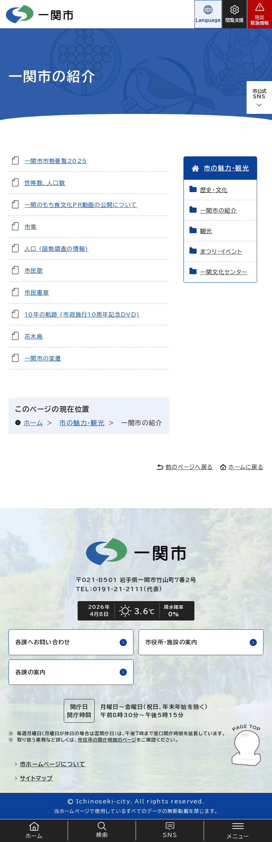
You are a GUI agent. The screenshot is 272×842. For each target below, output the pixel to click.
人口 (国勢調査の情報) (56, 249)
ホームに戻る (242, 467)
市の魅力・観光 (82, 423)
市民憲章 (36, 292)
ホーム (33, 423)
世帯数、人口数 (44, 183)
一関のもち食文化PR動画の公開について (80, 205)
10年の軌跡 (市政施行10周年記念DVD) (82, 314)
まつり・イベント (221, 251)
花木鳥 (33, 336)
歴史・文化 (214, 190)
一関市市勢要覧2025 (55, 161)
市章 (30, 227)
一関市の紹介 (218, 210)
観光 (206, 231)
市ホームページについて (49, 764)
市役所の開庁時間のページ (107, 740)
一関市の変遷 (42, 358)
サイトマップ (33, 778)
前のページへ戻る (185, 467)
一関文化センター (223, 272)
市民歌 (33, 270)
